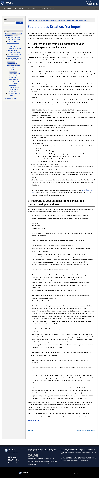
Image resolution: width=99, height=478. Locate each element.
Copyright (78, 473)
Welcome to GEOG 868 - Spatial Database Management (42, 20)
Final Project (10, 95)
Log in (95, 8)
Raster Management (14, 87)
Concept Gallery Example (11, 98)
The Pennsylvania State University (38, 473)
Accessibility (63, 473)
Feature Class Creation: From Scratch (86, 430)
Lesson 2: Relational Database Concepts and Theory (13, 43)
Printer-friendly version (33, 420)
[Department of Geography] (91, 3)
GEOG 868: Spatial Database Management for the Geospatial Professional (27, 8)
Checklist (30, 430)
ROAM (33, 464)
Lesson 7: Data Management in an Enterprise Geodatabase (72, 20)
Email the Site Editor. (84, 460)
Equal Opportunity (71, 473)
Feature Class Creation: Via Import (14, 72)
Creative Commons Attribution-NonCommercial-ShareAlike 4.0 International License (42, 460)
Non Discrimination (55, 473)
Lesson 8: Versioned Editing (14, 93)
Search (19, 22)
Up (61, 430)
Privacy (48, 473)
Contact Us (76, 460)
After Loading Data (13, 79)
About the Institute (69, 460)
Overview (11, 67)
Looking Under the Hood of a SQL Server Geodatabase (15, 83)
